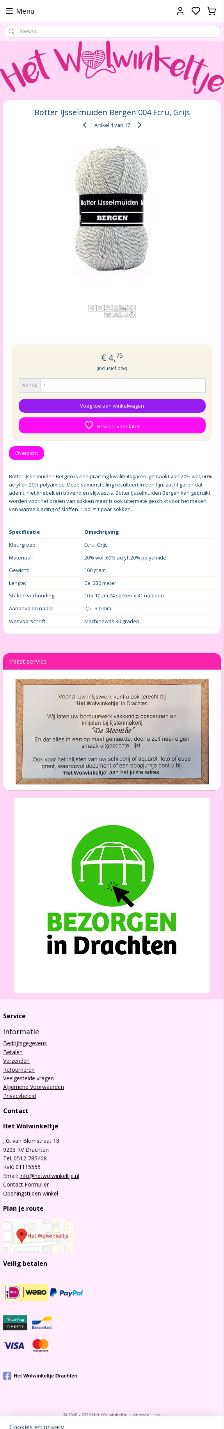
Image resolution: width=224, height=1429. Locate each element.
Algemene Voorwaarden (33, 1086)
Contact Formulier (26, 1184)
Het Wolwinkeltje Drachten (40, 1376)
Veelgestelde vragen (28, 1078)
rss (157, 1415)
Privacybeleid (19, 1095)
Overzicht (26, 452)
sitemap (141, 1415)
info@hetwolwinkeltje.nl (49, 1176)
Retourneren (19, 1069)
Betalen (13, 1052)
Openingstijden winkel (30, 1193)
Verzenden (16, 1060)
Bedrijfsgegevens (25, 1043)
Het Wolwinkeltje (31, 1126)
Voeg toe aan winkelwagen (112, 406)
